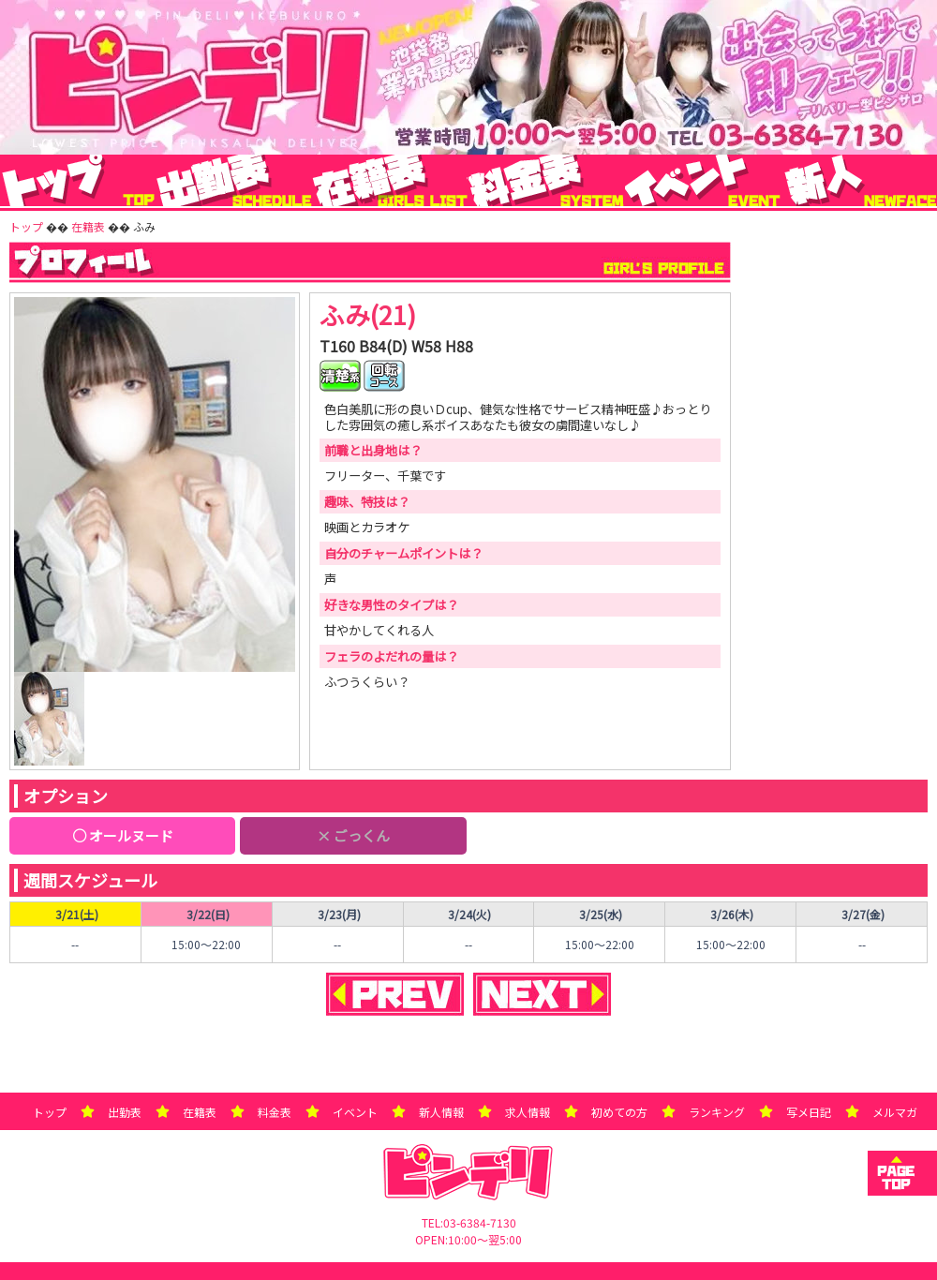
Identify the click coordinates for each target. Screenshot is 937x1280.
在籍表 (199, 1112)
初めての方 (619, 1112)
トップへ (902, 1173)
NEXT (542, 994)
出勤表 (124, 1112)
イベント (355, 1112)
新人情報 (441, 1112)
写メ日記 (808, 1112)
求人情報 (527, 1112)
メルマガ (894, 1112)
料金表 (274, 1112)
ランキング (717, 1112)
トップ (50, 1112)
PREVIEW (395, 994)
